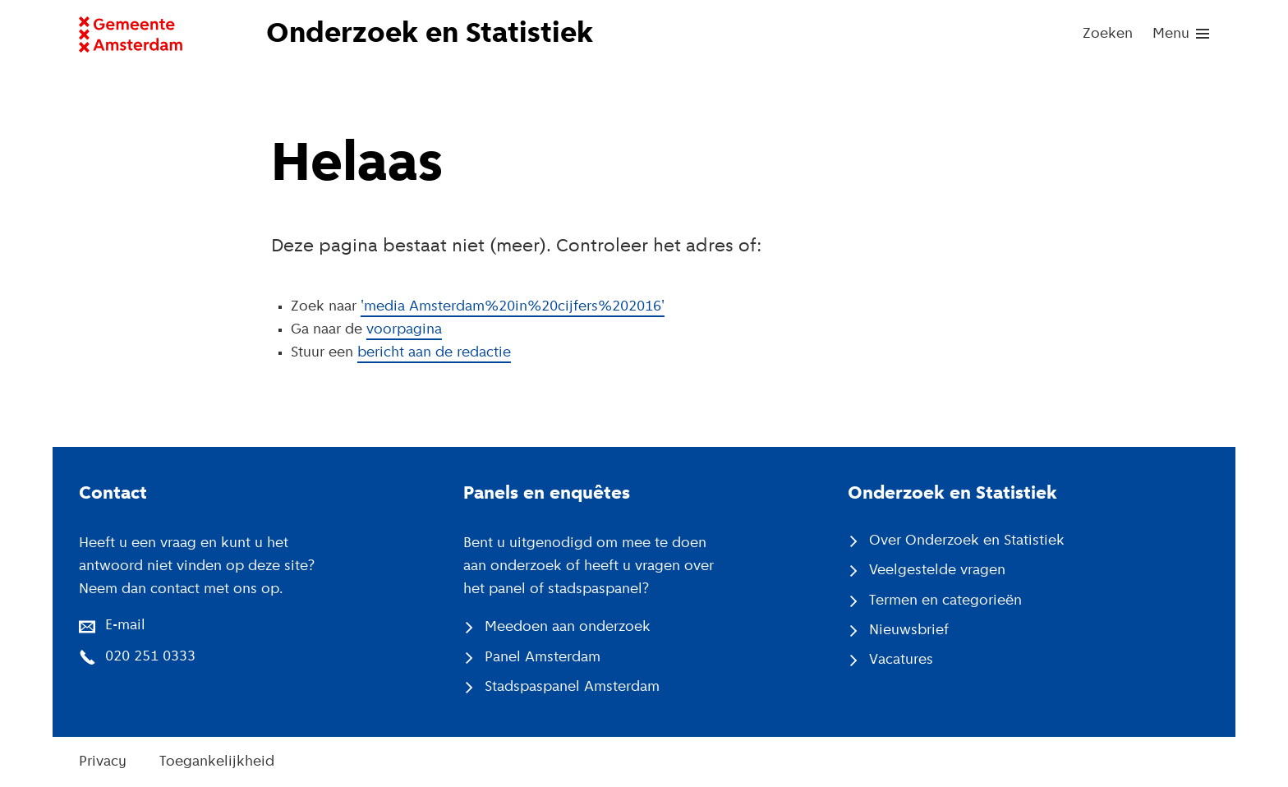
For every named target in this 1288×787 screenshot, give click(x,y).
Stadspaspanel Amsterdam (572, 687)
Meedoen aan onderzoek (568, 627)
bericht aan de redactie (434, 353)
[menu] (1180, 34)
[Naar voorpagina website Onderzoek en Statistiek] (442, 34)
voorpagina (404, 330)
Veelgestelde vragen (937, 571)
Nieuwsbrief (909, 630)
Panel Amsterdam (542, 658)
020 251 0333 (150, 657)
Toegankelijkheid (216, 762)
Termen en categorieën (945, 601)
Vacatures (901, 660)
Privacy (102, 762)
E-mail (125, 626)
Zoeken (1108, 34)
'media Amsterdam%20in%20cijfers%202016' (513, 307)
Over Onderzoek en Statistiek (967, 541)
